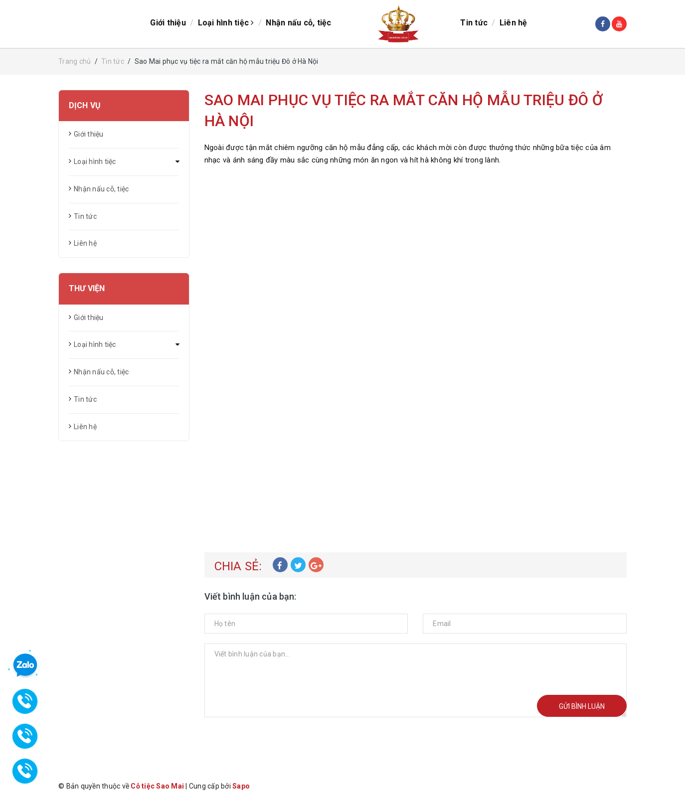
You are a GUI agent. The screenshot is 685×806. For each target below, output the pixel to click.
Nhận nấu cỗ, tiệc (298, 22)
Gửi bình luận (582, 706)
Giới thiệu (168, 22)
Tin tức (474, 22)
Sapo (241, 786)
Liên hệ (513, 22)
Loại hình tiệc (226, 22)
